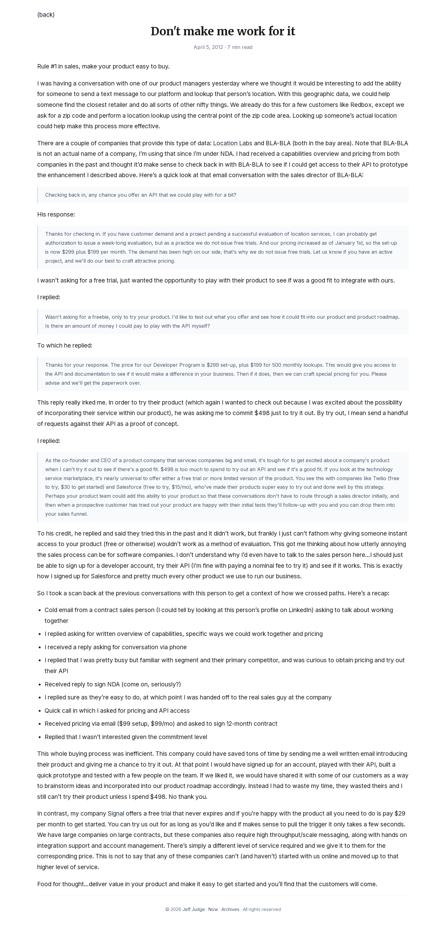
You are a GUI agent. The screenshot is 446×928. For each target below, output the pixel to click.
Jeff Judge (193, 909)
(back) (46, 14)
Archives (230, 909)
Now (213, 909)
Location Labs (232, 143)
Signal (116, 813)
